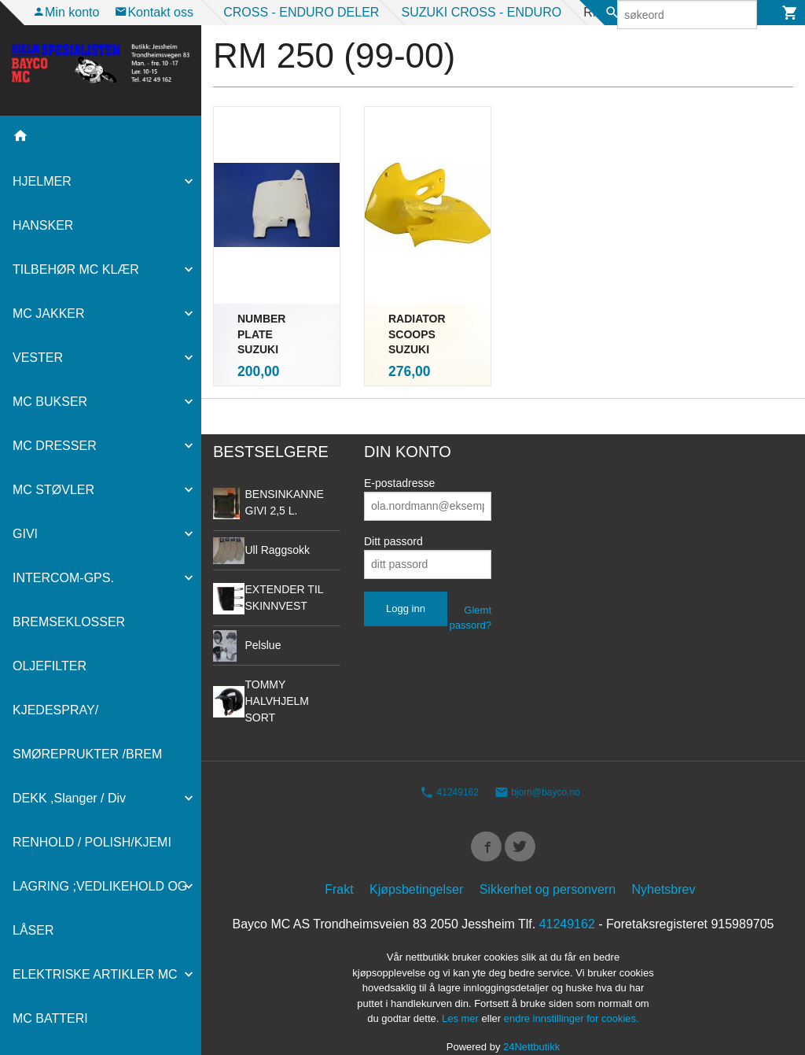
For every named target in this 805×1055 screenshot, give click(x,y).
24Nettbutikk (531, 1023)
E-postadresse (399, 455)
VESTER (38, 357)
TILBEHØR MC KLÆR (76, 269)
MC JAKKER (49, 313)
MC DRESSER (55, 445)
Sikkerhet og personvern (548, 866)
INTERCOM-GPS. (63, 578)
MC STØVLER (53, 489)
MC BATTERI (50, 1018)
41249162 (449, 765)
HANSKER (43, 225)
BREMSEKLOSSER (69, 622)
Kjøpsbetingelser (416, 866)
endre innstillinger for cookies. (571, 996)
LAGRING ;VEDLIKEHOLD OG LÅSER (100, 908)
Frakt (339, 866)
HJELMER (42, 181)
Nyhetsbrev (664, 866)
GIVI (25, 533)
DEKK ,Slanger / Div (69, 798)
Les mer (462, 996)
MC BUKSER (50, 401)
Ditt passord (393, 513)
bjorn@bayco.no (537, 765)
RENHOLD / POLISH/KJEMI (92, 842)
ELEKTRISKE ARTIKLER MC (95, 974)
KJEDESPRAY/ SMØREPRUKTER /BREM (87, 732)
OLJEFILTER (49, 666)
